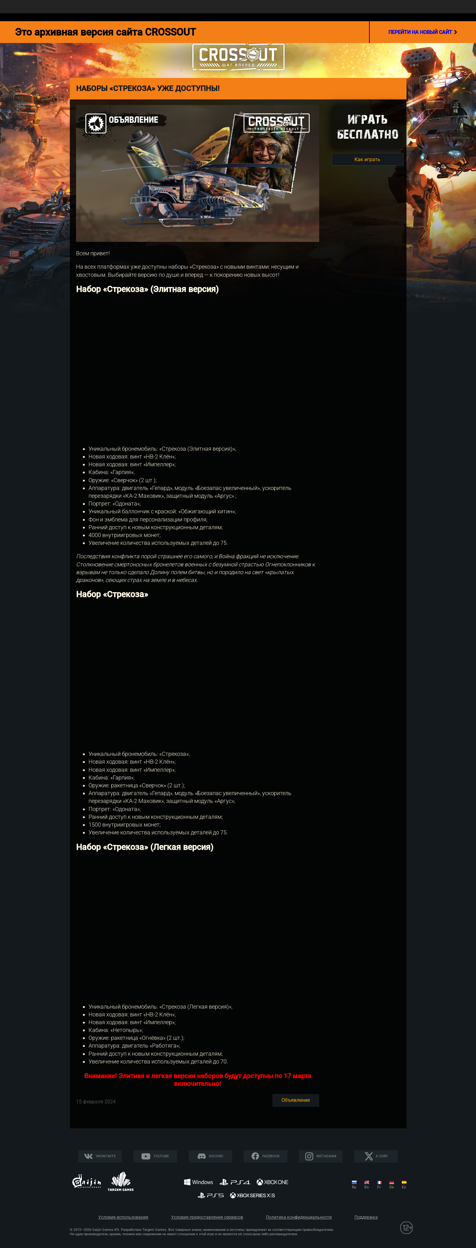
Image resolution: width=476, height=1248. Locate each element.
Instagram (326, 1156)
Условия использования (123, 1217)
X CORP (382, 1156)
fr (379, 1187)
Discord (216, 1156)
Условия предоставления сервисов (207, 1217)
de (391, 1187)
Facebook (271, 1156)
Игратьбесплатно (367, 127)
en (366, 1187)
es (404, 1187)
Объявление (295, 1100)
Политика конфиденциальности (299, 1217)
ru (354, 1187)
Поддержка (366, 1217)
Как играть (367, 159)
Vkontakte (106, 1156)
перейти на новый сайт (422, 32)
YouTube (161, 1156)
